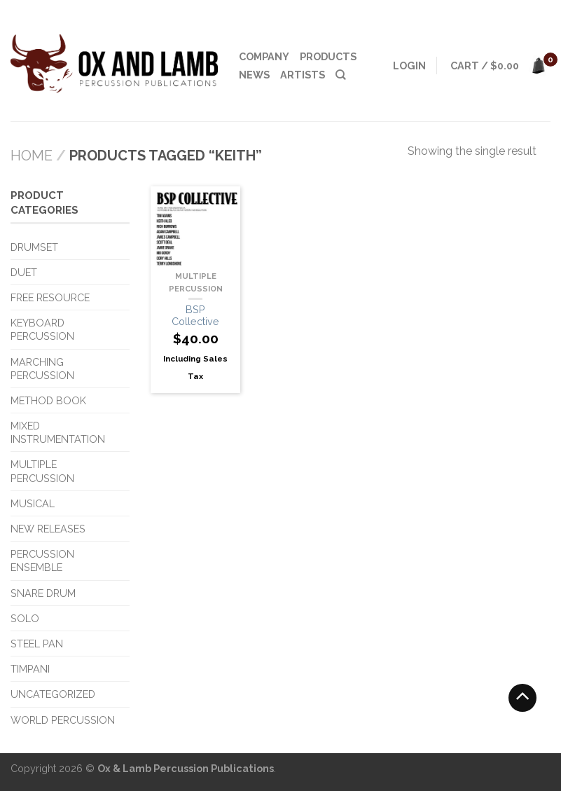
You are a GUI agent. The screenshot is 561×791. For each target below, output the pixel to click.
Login (409, 65)
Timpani (30, 669)
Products (328, 56)
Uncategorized (53, 694)
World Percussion (63, 720)
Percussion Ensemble (42, 560)
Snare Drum (43, 593)
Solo (25, 618)
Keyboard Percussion (42, 329)
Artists (302, 75)
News (254, 75)
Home (32, 155)
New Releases (48, 529)
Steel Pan (37, 643)
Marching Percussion (42, 368)
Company (264, 56)
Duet (24, 272)
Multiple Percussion (42, 470)
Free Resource (50, 297)
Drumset (34, 247)
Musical (33, 503)
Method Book (48, 400)
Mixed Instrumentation (58, 432)
